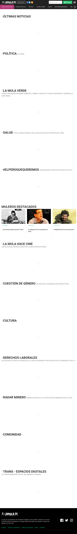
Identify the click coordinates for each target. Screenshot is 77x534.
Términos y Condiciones (14, 527)
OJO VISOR (5, 225)
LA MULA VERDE (40, 7)
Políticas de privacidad (27, 527)
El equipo (3, 527)
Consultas (42, 527)
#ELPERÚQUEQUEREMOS (61, 7)
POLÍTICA (31, 7)
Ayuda (36, 527)
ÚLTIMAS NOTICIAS (20, 7)
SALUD (50, 7)
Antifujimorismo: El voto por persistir (64, 229)
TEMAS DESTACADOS (7, 7)
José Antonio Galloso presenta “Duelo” (13, 229)
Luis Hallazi (57, 225)
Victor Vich (31, 225)
